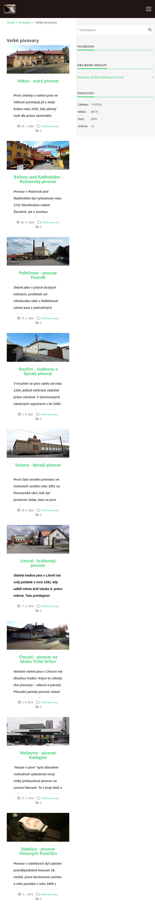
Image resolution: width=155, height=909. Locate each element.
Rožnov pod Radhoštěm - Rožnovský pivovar (38, 179)
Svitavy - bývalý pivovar (38, 465)
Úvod (10, 22)
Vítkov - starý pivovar (38, 81)
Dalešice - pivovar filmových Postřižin (38, 851)
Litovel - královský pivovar (38, 563)
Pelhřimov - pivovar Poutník (38, 275)
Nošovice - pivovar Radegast (38, 755)
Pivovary (25, 22)
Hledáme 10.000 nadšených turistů (100, 77)
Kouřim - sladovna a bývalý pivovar (38, 371)
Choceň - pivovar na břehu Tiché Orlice (38, 659)
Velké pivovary (50, 126)
